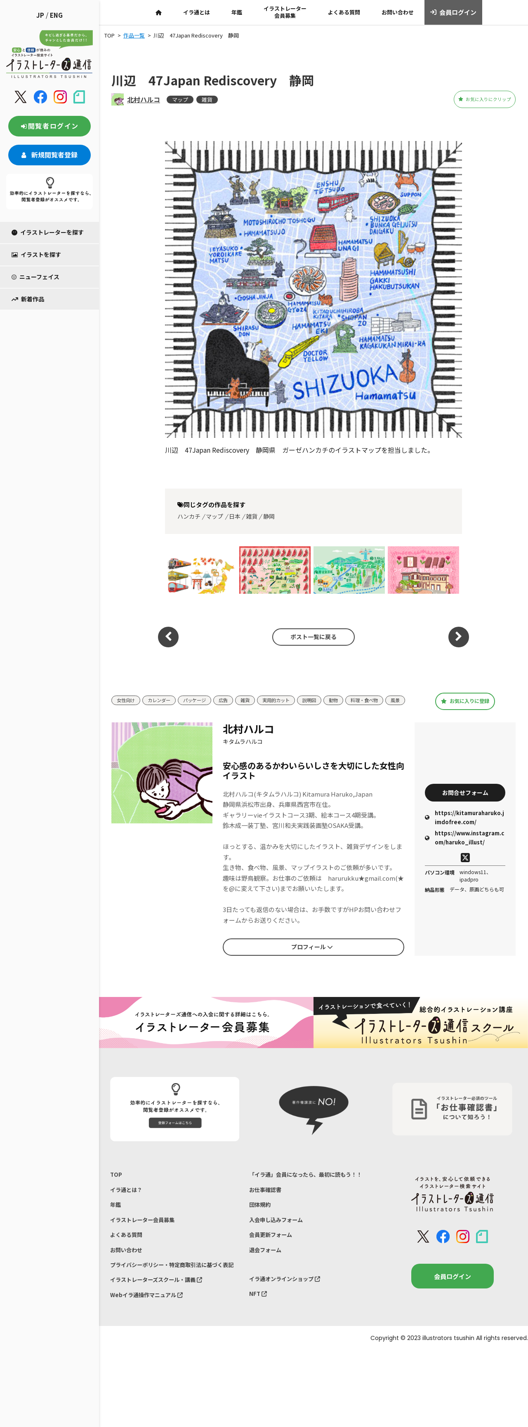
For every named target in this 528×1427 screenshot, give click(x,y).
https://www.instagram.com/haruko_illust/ (464, 846)
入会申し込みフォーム (280, 1244)
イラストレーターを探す (48, 232)
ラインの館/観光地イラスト (423, 569)
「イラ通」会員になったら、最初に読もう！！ (305, 1188)
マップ (180, 99)
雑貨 (207, 99)
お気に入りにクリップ (469, 99)
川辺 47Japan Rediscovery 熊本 (273, 569)
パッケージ (204, 698)
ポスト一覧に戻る (309, 637)
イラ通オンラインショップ (290, 1310)
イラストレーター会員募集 (285, 12)
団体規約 (261, 1227)
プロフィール (312, 954)
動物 (356, 698)
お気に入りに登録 (465, 705)
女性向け (127, 698)
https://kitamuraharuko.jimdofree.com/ (464, 826)
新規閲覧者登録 (49, 155)
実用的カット (293, 698)
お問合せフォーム (465, 799)
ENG (56, 15)
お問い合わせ (398, 12)
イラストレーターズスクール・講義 (163, 1313)
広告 (235, 698)
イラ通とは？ (128, 1200)
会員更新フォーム (274, 1262)
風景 (122, 710)
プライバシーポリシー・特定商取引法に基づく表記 (172, 1290)
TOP (116, 1182)
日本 (234, 516)
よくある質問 (344, 12)
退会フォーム (267, 1278)
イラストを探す (36, 254)
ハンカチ (188, 516)
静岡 (269, 516)
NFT (259, 1327)
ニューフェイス (35, 277)
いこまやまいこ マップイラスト (348, 569)
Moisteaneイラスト (200, 569)
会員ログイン (453, 12)
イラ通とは (196, 12)
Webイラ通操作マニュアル (151, 1330)
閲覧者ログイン (49, 126)
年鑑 (236, 12)
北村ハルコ (143, 99)
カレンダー (164, 698)
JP (40, 15)
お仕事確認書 (267, 1210)
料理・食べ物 (391, 698)
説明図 (330, 698)
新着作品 (28, 299)
